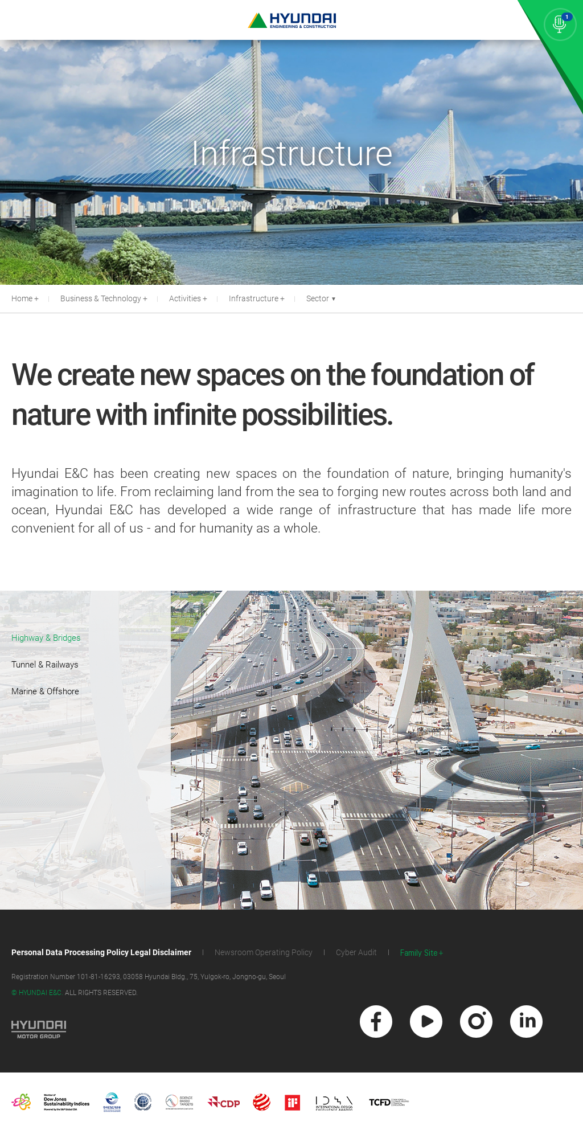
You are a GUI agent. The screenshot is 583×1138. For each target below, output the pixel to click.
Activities (185, 298)
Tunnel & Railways (45, 665)
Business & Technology (100, 298)
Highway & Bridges (46, 638)
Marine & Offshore (45, 691)
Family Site (419, 953)
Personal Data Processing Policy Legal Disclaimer (101, 952)
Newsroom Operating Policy (264, 952)
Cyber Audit (356, 952)
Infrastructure (253, 298)
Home (21, 298)
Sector (321, 298)
